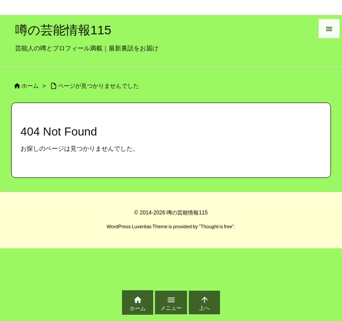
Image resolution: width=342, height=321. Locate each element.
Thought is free (216, 226)
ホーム (30, 85)
